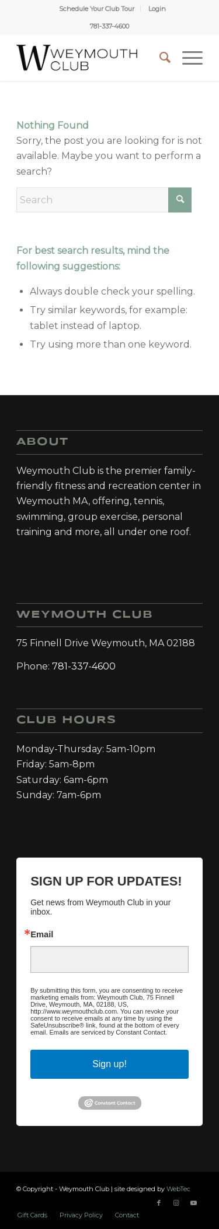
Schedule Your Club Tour (96, 9)
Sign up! (109, 1064)
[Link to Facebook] (159, 1203)
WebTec (178, 1189)
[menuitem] (97, 9)
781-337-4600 (109, 26)
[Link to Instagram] (176, 1203)
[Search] (159, 57)
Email (41, 934)
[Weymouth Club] (76, 57)
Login (157, 9)
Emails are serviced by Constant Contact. (109, 1032)
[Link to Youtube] (194, 1203)
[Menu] (187, 57)
